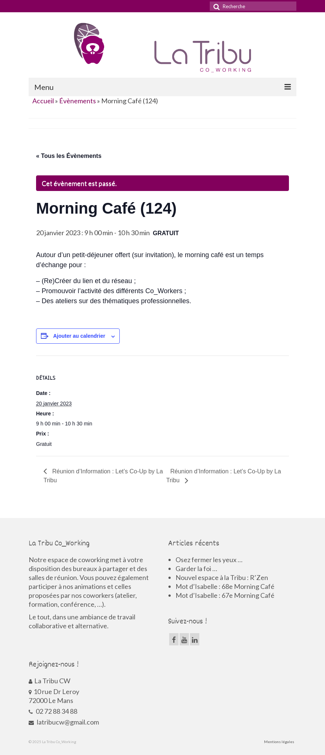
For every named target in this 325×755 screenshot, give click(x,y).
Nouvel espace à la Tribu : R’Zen (222, 577)
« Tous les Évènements (69, 156)
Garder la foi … (196, 568)
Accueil (43, 101)
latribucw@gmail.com (64, 722)
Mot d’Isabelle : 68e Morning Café (225, 586)
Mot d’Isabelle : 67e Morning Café (225, 595)
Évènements (77, 101)
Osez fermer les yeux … (209, 559)
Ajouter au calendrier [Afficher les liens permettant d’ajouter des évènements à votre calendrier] (79, 336)
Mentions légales (279, 741)
